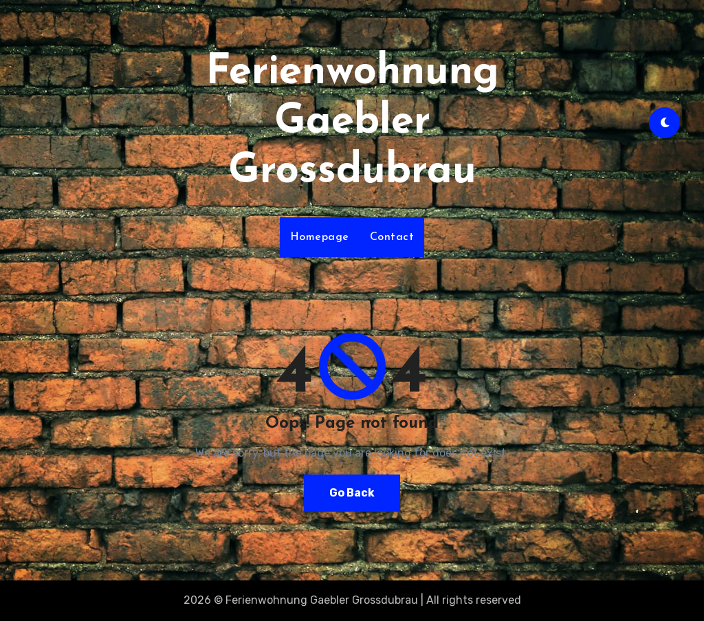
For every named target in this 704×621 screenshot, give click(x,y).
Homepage (319, 237)
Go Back (352, 492)
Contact (392, 237)
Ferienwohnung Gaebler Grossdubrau (352, 122)
